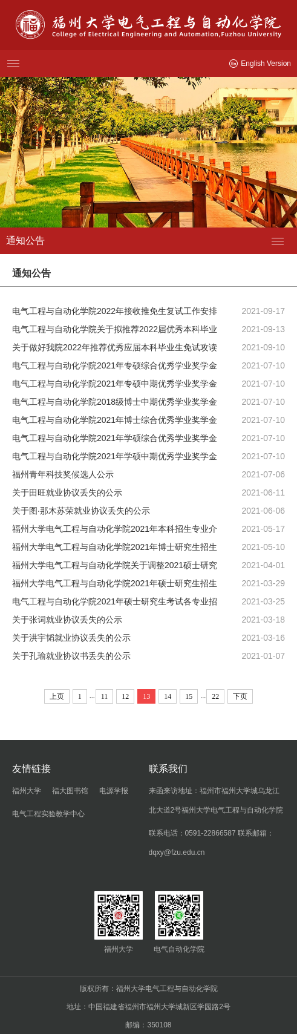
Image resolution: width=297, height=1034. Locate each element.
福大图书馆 (70, 791)
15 (188, 696)
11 (104, 696)
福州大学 (26, 791)
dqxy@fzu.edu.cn (177, 852)
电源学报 (113, 791)
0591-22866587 (210, 833)
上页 (57, 696)
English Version (260, 63)
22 (215, 696)
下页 (240, 696)
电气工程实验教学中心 (48, 814)
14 (167, 696)
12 (125, 696)
